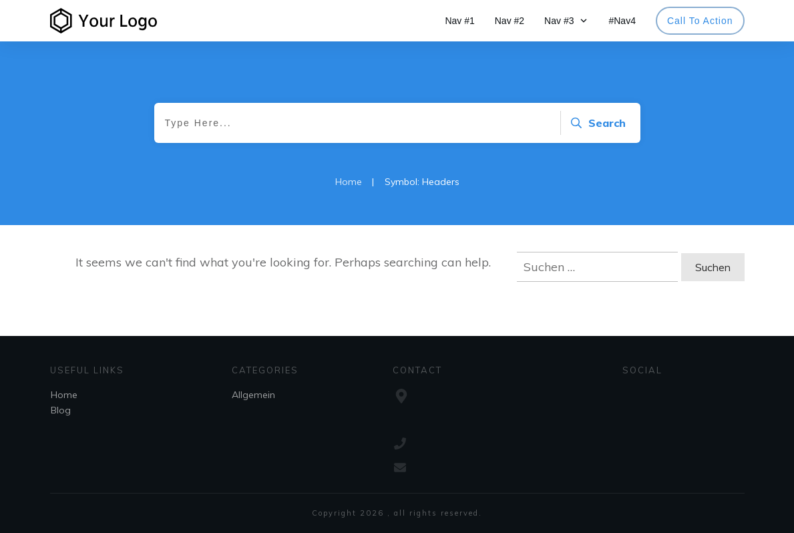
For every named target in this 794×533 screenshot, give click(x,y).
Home (64, 395)
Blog (61, 410)
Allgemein (253, 395)
